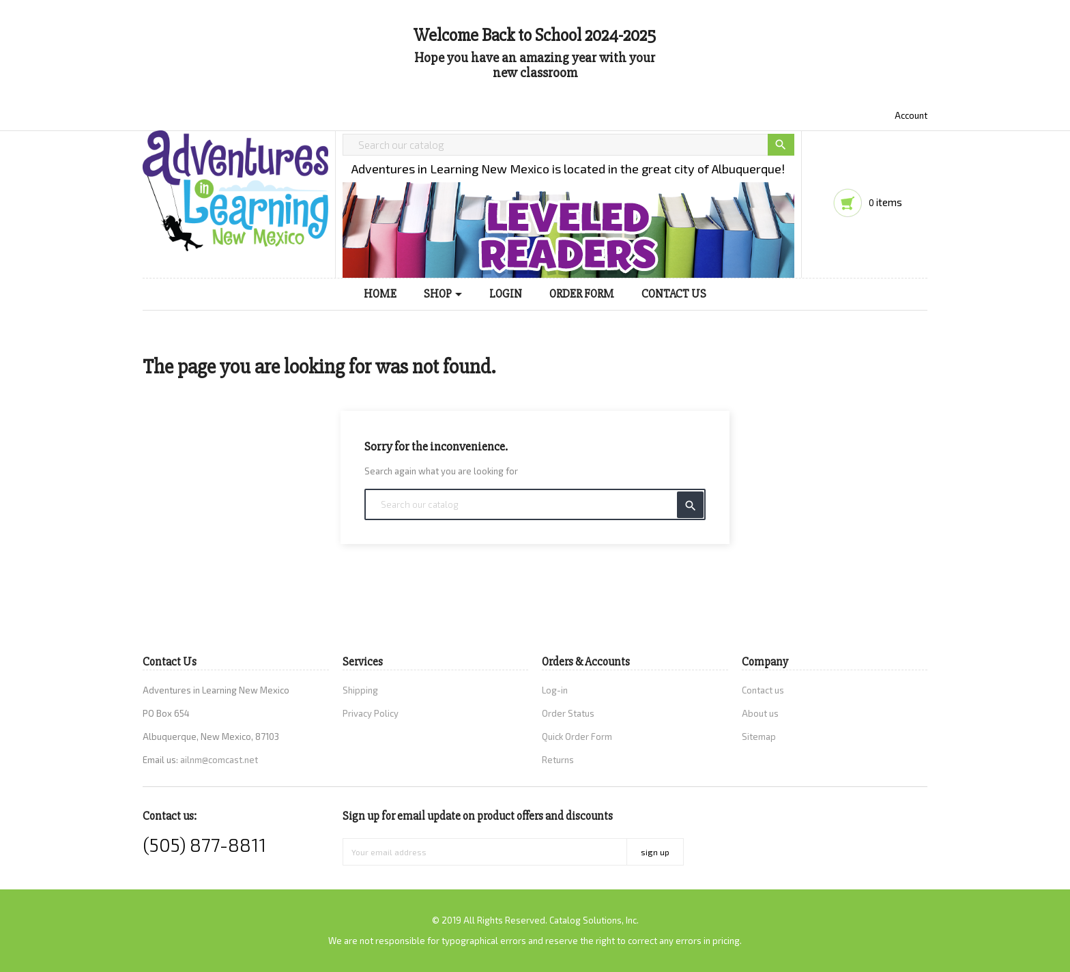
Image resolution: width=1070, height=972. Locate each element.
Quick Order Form (577, 736)
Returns (558, 759)
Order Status (568, 713)
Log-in (555, 690)
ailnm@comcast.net (219, 759)
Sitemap (759, 736)
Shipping (360, 690)
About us (760, 713)
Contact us (763, 690)
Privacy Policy (371, 713)
